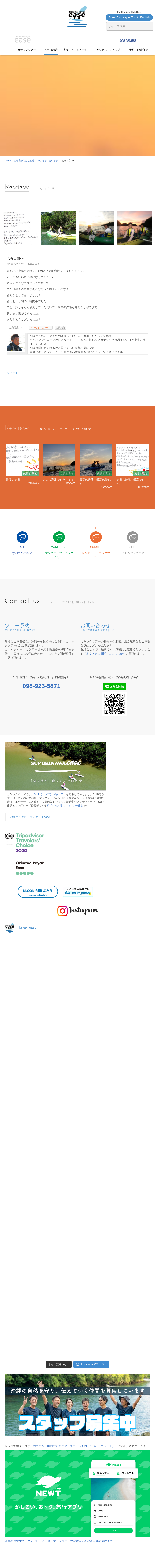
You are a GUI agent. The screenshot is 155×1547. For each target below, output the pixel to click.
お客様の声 (51, 49)
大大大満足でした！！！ (58, 479)
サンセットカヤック (48, 160)
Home (8, 160)
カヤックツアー (27, 49)
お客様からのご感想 (24, 160)
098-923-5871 (128, 41)
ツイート (12, 372)
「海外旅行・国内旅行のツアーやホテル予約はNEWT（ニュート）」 (74, 1446)
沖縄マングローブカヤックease (30, 817)
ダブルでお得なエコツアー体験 (64, 805)
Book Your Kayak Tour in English (129, 17)
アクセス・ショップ (109, 49)
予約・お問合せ (139, 49)
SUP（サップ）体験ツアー (50, 794)
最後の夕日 (13, 479)
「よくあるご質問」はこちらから (104, 653)
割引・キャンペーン (77, 49)
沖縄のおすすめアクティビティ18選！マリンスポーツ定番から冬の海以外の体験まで (59, 1541)
